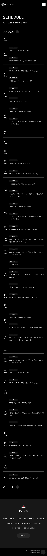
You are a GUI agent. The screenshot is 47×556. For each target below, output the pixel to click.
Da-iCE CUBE (16, 528)
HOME (5, 519)
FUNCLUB (37, 523)
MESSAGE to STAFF (29, 528)
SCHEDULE (40, 519)
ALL (4, 23)
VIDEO (19, 519)
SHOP (17, 523)
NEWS (12, 519)
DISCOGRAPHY (29, 519)
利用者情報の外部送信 (35, 552)
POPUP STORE (26, 523)
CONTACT (23, 535)
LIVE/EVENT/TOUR (14, 23)
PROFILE (9, 523)
